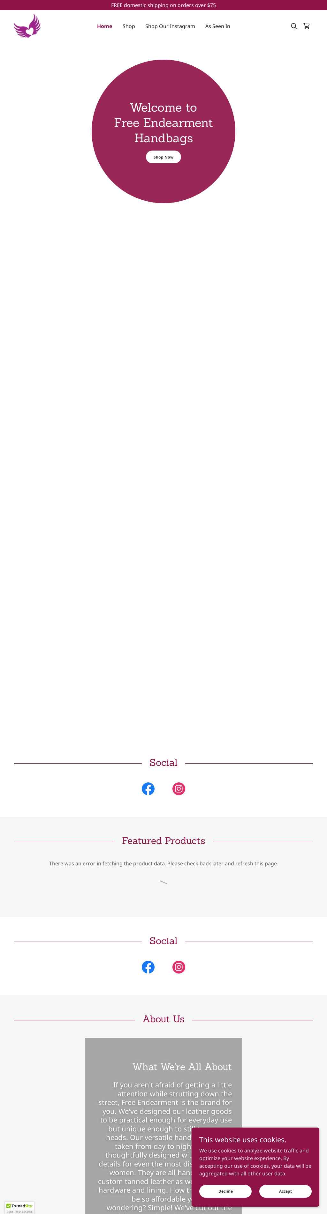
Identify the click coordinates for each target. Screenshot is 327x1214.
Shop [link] (129, 26)
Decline (225, 1191)
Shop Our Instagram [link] (170, 26)
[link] (27, 25)
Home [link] (104, 26)
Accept (285, 1191)
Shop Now (163, 157)
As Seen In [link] (217, 26)
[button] (19, 1208)
